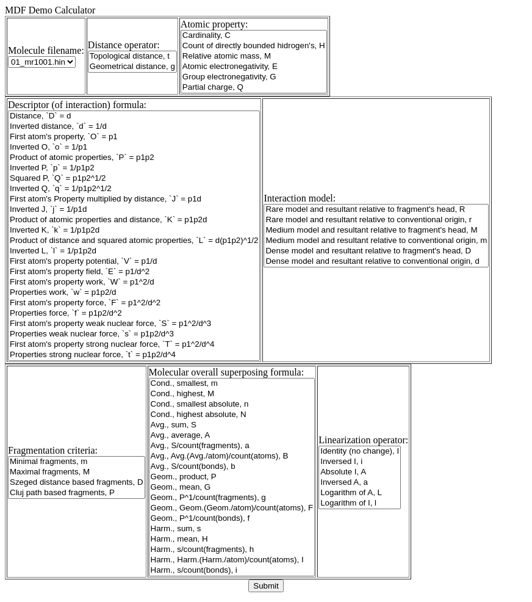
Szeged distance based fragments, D (77, 482)
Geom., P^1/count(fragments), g (232, 498)
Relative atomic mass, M (253, 56)
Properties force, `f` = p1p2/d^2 (134, 313)
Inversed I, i (359, 462)
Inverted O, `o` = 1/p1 (134, 147)
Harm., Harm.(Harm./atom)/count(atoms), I (232, 560)
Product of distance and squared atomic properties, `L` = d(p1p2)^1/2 (134, 241)
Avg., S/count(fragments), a (232, 446)
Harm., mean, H (232, 539)
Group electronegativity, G (253, 77)
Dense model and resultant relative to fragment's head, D (376, 251)
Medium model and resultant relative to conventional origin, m (376, 241)
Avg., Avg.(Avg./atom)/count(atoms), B (232, 456)
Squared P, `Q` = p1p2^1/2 (134, 178)
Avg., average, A (232, 435)
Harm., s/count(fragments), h (232, 550)
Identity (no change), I (359, 451)
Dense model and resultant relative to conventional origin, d (376, 261)
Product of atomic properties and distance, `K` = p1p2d (134, 220)
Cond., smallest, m (232, 384)
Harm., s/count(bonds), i (232, 570)
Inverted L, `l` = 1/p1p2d (134, 251)
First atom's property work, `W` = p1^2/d (134, 282)
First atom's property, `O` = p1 (134, 137)
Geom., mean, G (232, 487)
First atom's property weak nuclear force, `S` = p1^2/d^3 (134, 324)
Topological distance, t (132, 56)
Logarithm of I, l (359, 503)
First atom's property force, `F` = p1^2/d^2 (134, 303)
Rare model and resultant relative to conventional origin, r (376, 220)
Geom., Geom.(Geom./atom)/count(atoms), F (232, 508)
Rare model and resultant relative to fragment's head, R (376, 210)
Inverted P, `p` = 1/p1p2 (134, 168)
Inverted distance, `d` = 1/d (134, 126)
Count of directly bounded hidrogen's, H (253, 46)
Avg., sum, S (232, 425)
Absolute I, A (359, 472)
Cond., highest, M (232, 394)
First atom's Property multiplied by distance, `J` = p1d (134, 199)
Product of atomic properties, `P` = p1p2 (134, 158)
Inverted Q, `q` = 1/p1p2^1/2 (134, 189)
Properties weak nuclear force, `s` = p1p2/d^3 (134, 334)
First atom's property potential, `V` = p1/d (134, 261)
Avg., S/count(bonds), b (232, 467)
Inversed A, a (359, 482)
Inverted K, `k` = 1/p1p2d (134, 230)
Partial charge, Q (253, 87)
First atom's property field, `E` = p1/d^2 (134, 272)
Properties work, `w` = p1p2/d (134, 293)
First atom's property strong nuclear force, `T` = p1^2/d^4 (134, 344)
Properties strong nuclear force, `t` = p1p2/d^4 (134, 355)
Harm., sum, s (232, 529)
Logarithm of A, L (359, 493)
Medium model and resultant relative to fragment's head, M (376, 230)
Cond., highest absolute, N (232, 415)
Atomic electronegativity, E (253, 67)
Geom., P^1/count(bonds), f (232, 518)
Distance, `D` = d (134, 116)
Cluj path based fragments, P (77, 493)
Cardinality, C (253, 36)
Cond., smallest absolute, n (232, 404)
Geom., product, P (232, 477)
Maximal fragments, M (77, 472)
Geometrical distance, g (132, 67)
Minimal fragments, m (77, 462)
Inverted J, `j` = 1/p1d (134, 210)
